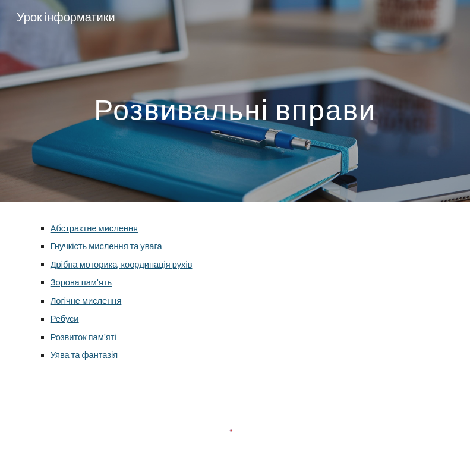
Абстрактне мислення (94, 228)
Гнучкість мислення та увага (106, 246)
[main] (235, 101)
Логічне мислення (86, 301)
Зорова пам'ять (81, 282)
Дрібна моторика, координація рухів (122, 264)
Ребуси (65, 318)
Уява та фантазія (84, 355)
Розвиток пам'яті (83, 337)
